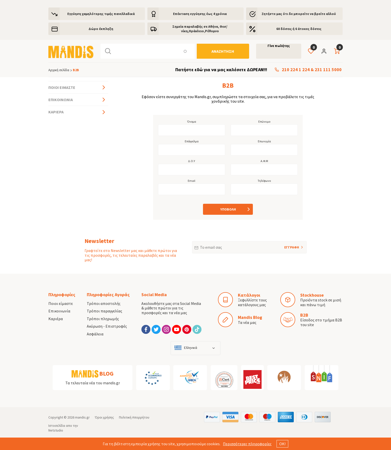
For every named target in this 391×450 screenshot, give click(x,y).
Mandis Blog (250, 317)
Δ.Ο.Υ (191, 161)
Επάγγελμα (191, 141)
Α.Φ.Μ (264, 161)
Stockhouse (312, 295)
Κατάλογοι (249, 295)
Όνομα (191, 121)
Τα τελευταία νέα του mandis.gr (92, 383)
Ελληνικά (190, 348)
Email (191, 181)
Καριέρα (56, 111)
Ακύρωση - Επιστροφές (107, 326)
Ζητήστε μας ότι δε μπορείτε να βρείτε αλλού (299, 13)
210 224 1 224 (296, 69)
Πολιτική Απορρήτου (134, 417)
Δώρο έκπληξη (101, 28)
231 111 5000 (328, 69)
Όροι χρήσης (104, 417)
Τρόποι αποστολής (103, 303)
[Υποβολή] (228, 209)
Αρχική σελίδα (58, 70)
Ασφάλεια (95, 333)
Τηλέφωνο (264, 181)
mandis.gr (82, 417)
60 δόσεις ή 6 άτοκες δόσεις (298, 28)
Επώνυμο (264, 121)
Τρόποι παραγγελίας (104, 310)
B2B (304, 315)
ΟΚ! (282, 443)
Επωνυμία (264, 141)
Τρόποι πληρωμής (103, 318)
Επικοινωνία (60, 99)
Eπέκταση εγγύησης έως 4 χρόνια (200, 13)
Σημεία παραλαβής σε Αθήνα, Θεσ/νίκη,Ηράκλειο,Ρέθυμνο (199, 28)
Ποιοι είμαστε (61, 87)
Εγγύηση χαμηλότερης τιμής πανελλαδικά (101, 13)
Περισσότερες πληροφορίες (247, 444)
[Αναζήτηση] (223, 51)
